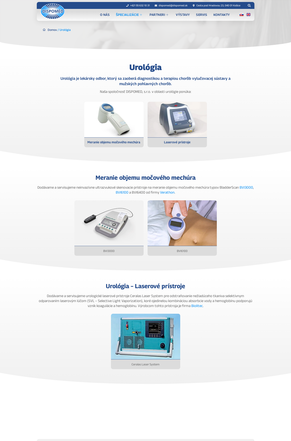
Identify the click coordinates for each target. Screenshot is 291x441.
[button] (249, 5)
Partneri (167, 14)
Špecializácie (140, 14)
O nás (118, 15)
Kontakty (223, 15)
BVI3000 (246, 187)
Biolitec (197, 306)
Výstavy (189, 15)
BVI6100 (122, 192)
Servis (205, 15)
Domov (52, 29)
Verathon (167, 192)
